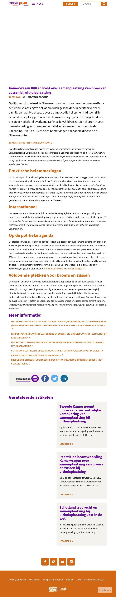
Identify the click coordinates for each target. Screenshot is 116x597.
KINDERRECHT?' (19, 337)
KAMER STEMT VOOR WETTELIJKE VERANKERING (36, 355)
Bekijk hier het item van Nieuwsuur (29, 142)
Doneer (70, 3)
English (69, 579)
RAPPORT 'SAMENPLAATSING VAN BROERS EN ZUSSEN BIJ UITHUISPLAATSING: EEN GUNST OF (59, 333)
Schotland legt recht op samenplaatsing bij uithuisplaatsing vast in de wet (56, 350)
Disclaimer (34, 579)
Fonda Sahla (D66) (75, 268)
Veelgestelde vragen (53, 579)
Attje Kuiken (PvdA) (53, 268)
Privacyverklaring (17, 579)
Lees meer (65, 443)
